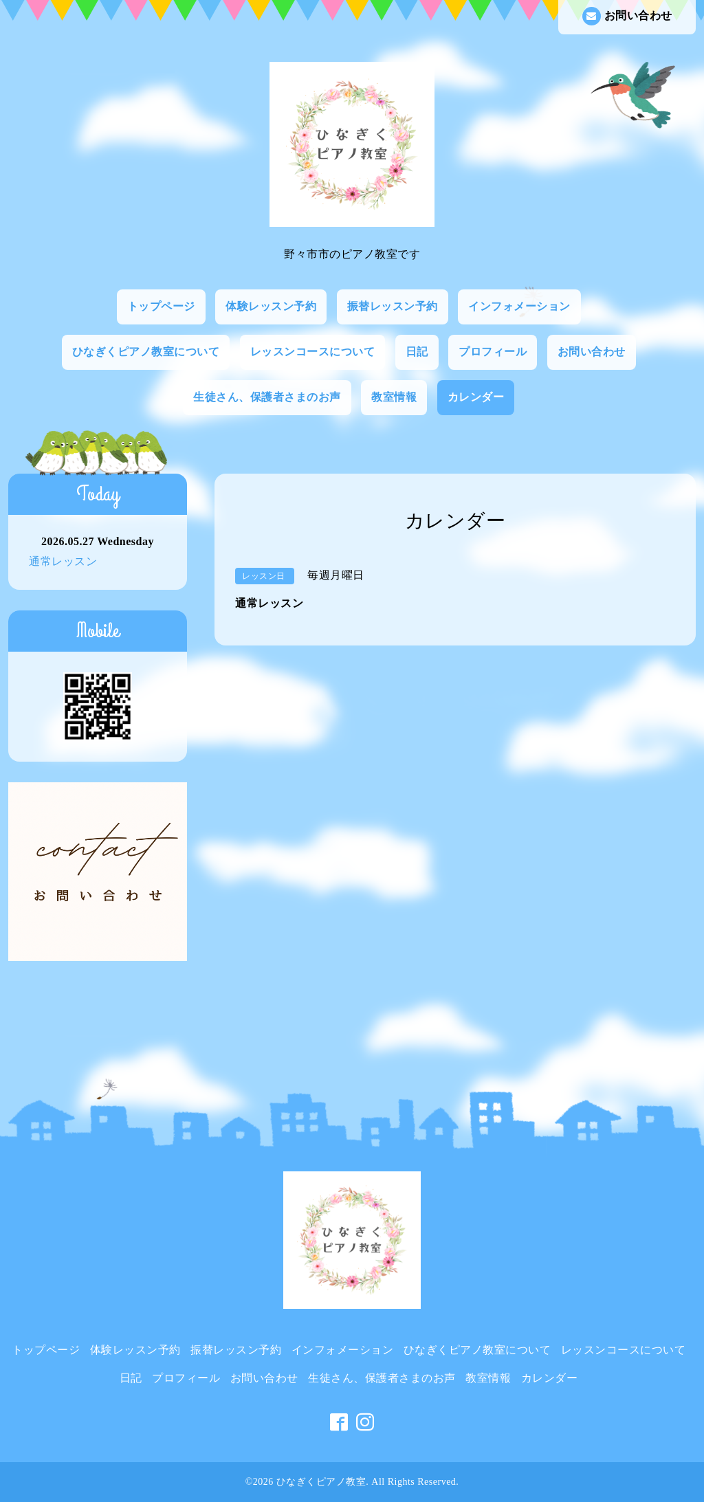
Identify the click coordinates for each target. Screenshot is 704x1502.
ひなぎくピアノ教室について (146, 351)
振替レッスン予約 (392, 306)
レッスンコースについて (312, 351)
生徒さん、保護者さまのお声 (267, 397)
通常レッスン (63, 561)
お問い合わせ (627, 16)
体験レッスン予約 (271, 306)
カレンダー (476, 397)
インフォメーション (519, 306)
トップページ (161, 306)
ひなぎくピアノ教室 (321, 1482)
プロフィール (493, 351)
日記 (417, 351)
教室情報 (394, 397)
